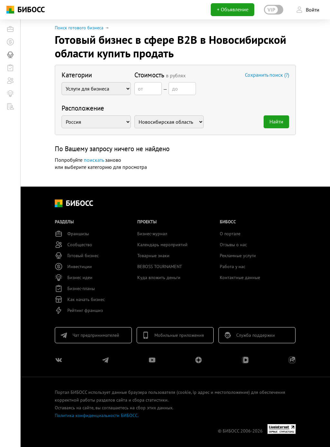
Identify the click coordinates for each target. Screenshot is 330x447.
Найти (276, 121)
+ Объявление (232, 9)
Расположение (83, 108)
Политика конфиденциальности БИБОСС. (97, 415)
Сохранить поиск (267, 75)
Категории (77, 75)
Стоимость (160, 75)
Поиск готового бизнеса (79, 28)
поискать (94, 160)
